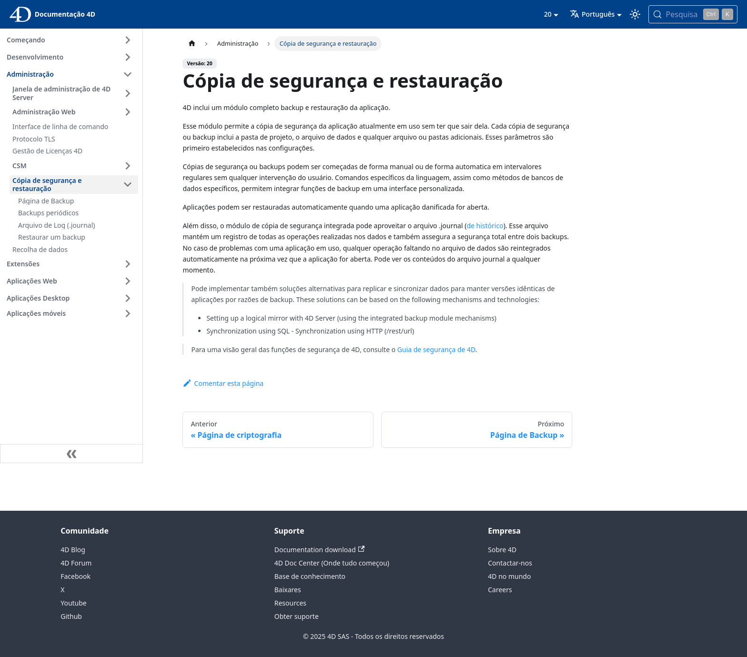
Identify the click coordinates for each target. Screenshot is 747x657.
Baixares (287, 589)
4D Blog (73, 549)
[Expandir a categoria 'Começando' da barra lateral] (127, 40)
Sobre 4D (502, 549)
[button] (71, 313)
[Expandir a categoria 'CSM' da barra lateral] (127, 165)
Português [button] (592, 14)
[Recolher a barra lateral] (71, 453)
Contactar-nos (510, 562)
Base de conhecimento (309, 576)
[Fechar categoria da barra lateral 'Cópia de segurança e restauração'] (127, 184)
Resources (290, 602)
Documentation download (319, 549)
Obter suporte (296, 616)
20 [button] (548, 14)
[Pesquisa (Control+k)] (692, 14)
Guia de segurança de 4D (436, 349)
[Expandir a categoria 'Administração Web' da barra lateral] (127, 112)
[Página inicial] (191, 43)
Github (71, 616)
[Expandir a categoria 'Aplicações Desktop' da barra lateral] (127, 298)
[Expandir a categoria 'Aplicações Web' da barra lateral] (127, 281)
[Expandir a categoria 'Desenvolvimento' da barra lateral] (127, 57)
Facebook (76, 576)
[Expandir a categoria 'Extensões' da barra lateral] (127, 264)
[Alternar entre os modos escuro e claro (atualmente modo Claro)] (635, 14)
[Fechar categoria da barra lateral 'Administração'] (127, 74)
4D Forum (76, 562)
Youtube (74, 602)
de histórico (484, 225)
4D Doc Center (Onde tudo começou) (331, 562)
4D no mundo (509, 576)
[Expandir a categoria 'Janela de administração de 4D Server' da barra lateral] (127, 93)
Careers (500, 589)
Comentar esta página (222, 383)
